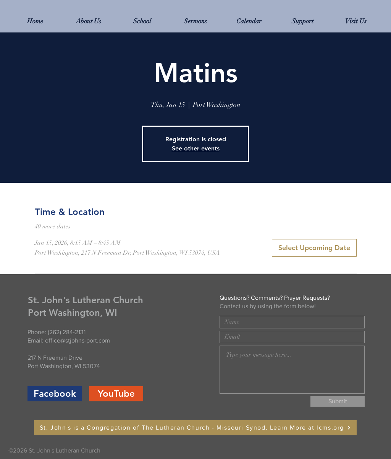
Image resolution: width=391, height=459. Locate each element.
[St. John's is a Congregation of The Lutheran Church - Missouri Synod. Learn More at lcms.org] (195, 427)
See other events (196, 148)
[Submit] (337, 401)
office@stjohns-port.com (77, 340)
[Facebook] (54, 393)
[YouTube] (116, 393)
